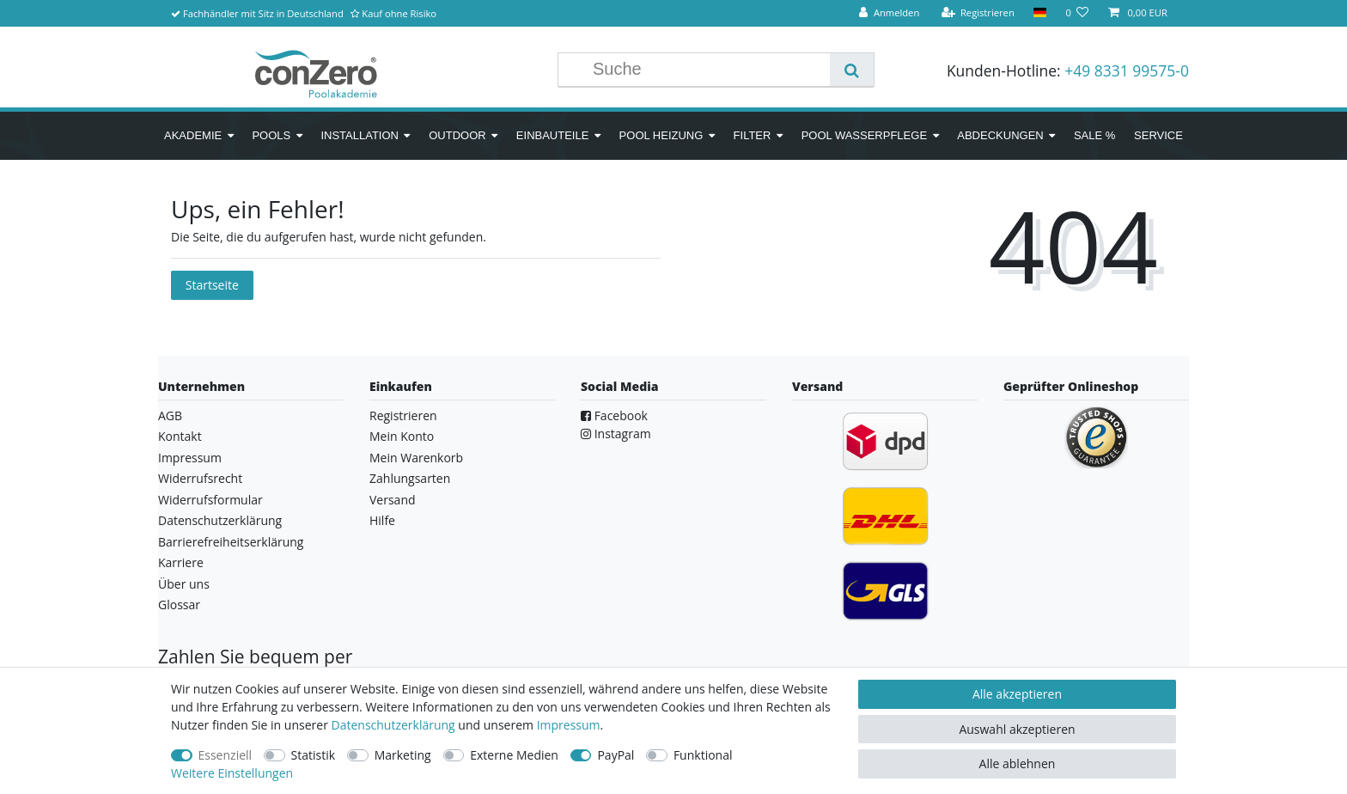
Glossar (179, 604)
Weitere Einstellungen (232, 773)
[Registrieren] (977, 13)
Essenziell (225, 755)
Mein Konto (401, 436)
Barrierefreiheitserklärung (230, 542)
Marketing (403, 755)
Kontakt (180, 436)
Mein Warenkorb (416, 457)
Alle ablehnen (1017, 763)
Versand (392, 500)
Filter (752, 135)
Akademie (193, 135)
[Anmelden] (889, 13)
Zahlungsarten (409, 478)
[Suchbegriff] (707, 69)
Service (1158, 135)
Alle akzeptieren (1017, 694)
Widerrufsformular (210, 500)
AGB (170, 415)
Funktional (703, 755)
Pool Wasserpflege (864, 135)
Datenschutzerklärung (220, 520)
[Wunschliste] (1077, 13)
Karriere (181, 562)
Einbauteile (552, 135)
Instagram (616, 433)
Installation (359, 135)
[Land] (1040, 13)
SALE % (1094, 135)
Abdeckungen (1000, 135)
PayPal (615, 755)
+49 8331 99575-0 (1126, 70)
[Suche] (852, 69)
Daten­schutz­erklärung (393, 725)
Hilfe (382, 520)
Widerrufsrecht (200, 478)
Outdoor (457, 135)
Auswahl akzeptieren (1017, 729)
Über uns (184, 584)
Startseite (212, 285)
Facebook (614, 415)
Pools (271, 135)
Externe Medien (514, 755)
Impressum (190, 457)
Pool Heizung (661, 135)
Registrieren (403, 415)
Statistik (313, 755)
